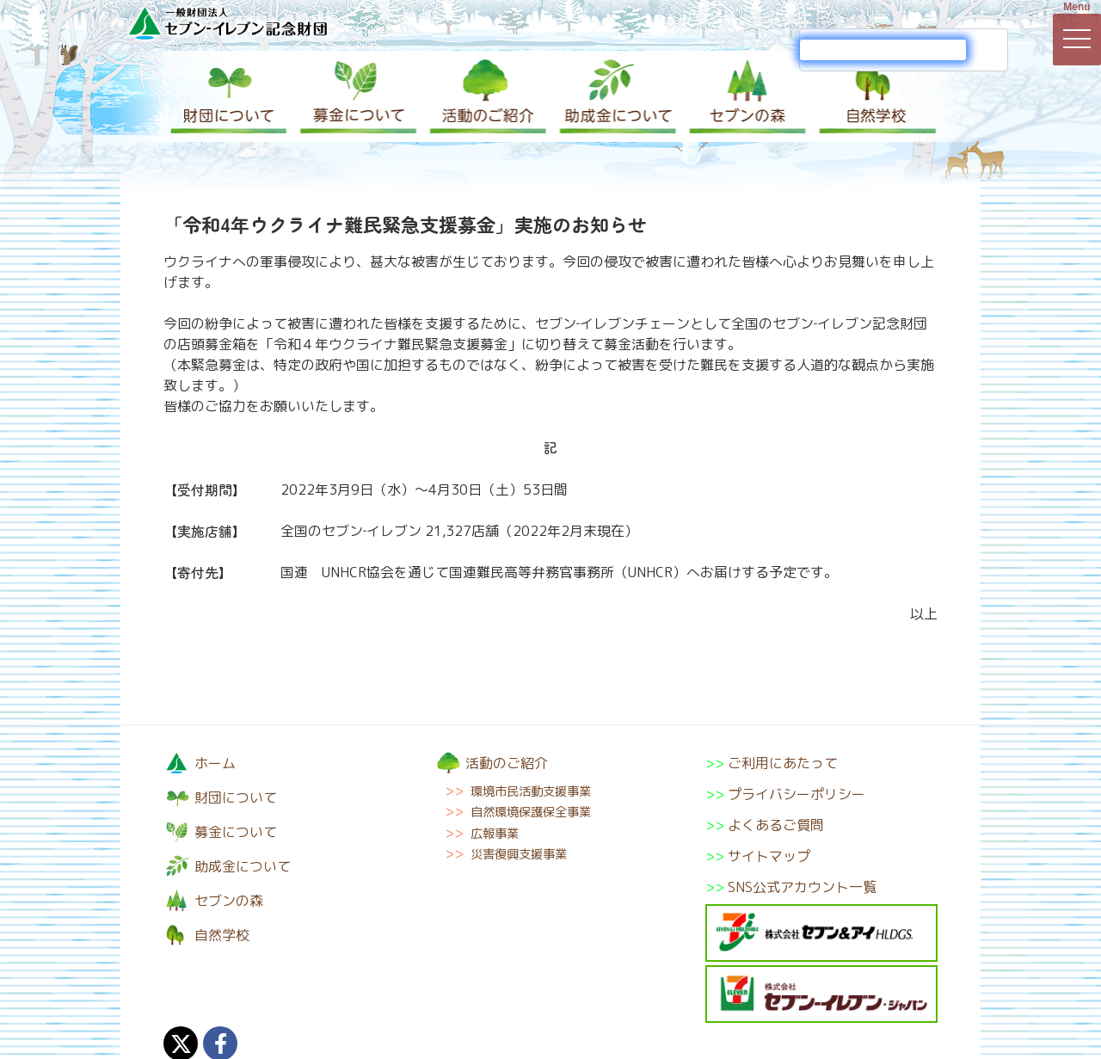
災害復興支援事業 (519, 854)
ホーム (215, 763)
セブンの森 (744, 96)
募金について (356, 96)
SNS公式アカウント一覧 (802, 886)
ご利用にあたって (783, 763)
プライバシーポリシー (796, 794)
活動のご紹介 (485, 96)
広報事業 (495, 833)
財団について (227, 96)
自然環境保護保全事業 (531, 812)
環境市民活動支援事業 (531, 791)
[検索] (883, 50)
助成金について (615, 96)
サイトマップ (769, 856)
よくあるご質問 (776, 825)
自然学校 (873, 96)
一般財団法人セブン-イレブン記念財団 (228, 22)
